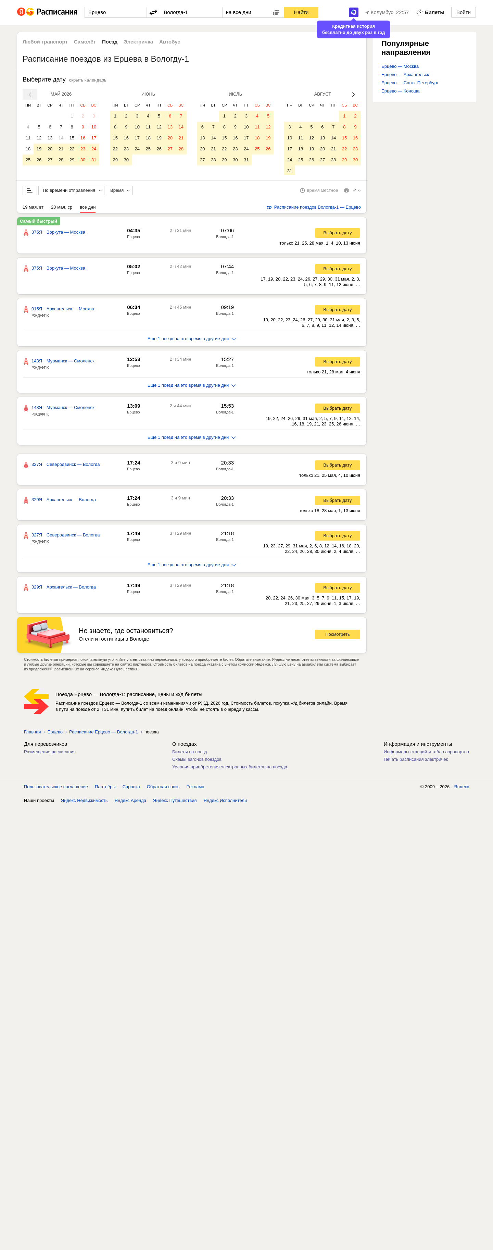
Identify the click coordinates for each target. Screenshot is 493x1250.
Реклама (195, 788)
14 (61, 137)
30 (82, 159)
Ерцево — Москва (400, 66)
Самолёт (85, 42)
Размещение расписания (50, 753)
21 (61, 148)
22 (71, 148)
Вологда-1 (225, 238)
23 (82, 148)
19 (39, 148)
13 (50, 137)
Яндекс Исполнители (225, 801)
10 (93, 126)
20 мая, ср (61, 208)
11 (28, 137)
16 (82, 137)
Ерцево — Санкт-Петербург (410, 82)
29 (71, 159)
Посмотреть (337, 635)
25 (28, 159)
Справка (131, 788)
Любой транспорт (45, 42)
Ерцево (133, 238)
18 (28, 148)
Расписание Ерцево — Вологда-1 (103, 733)
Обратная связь (163, 788)
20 (50, 148)
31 (93, 159)
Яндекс (461, 788)
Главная (32, 733)
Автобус (169, 42)
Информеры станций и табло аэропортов (426, 753)
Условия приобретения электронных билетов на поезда (229, 768)
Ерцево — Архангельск (405, 74)
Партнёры (105, 788)
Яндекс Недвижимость (84, 801)
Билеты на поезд (189, 753)
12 (39, 137)
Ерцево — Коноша (400, 91)
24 (93, 148)
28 (61, 159)
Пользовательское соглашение (56, 788)
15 (71, 137)
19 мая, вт (33, 208)
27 (50, 159)
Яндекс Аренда (130, 801)
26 (39, 159)
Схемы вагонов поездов (197, 760)
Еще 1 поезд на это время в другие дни (192, 340)
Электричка (138, 42)
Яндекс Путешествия (175, 801)
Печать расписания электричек (416, 760)
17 (93, 137)
